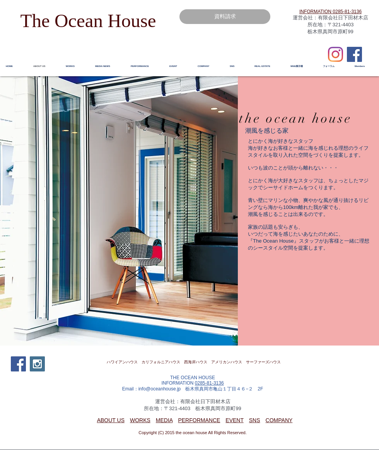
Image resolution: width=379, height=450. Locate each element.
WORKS (140, 420)
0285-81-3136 (209, 383)
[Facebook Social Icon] (354, 54)
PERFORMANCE (199, 420)
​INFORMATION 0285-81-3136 (330, 11)
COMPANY (279, 420)
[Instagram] (335, 54)
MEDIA (164, 420)
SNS (254, 420)
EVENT (234, 420)
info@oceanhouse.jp (159, 389)
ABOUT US (111, 420)
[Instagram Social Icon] (37, 363)
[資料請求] (224, 16)
